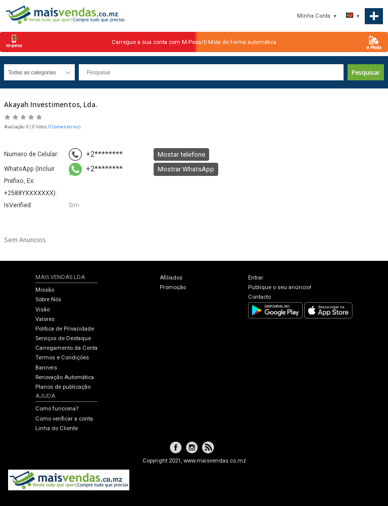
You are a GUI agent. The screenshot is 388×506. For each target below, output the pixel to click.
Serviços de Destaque (63, 338)
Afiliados (171, 277)
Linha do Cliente (56, 428)
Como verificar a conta (64, 419)
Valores (45, 319)
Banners (46, 367)
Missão (44, 290)
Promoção (173, 287)
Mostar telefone (181, 154)
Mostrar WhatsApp (186, 169)
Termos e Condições (62, 357)
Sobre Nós (48, 299)
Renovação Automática (64, 377)
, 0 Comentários (63, 126)
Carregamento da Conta (66, 348)
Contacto (259, 297)
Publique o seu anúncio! (279, 287)
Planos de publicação (62, 387)
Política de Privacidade (64, 329)
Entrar (255, 277)
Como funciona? (56, 408)
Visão (42, 309)
